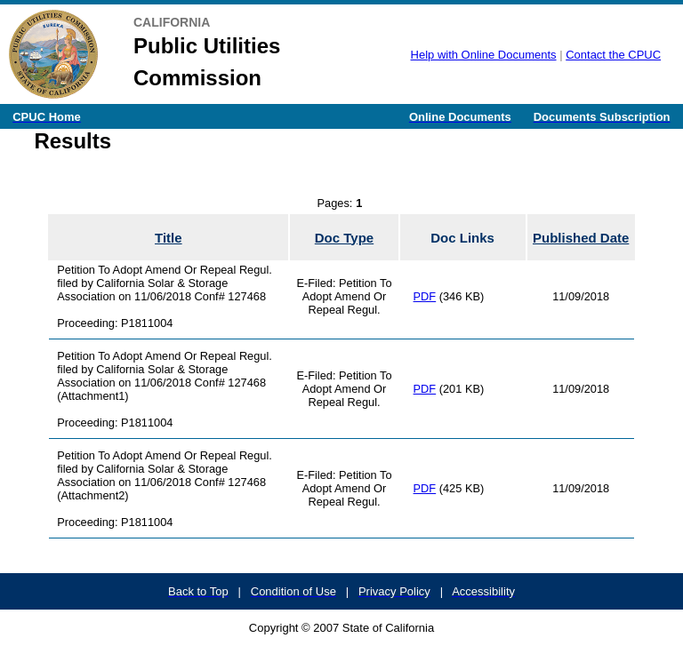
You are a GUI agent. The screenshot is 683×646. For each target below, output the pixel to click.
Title (168, 237)
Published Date (581, 237)
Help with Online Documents (484, 54)
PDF (425, 296)
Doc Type (344, 237)
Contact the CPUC (613, 54)
